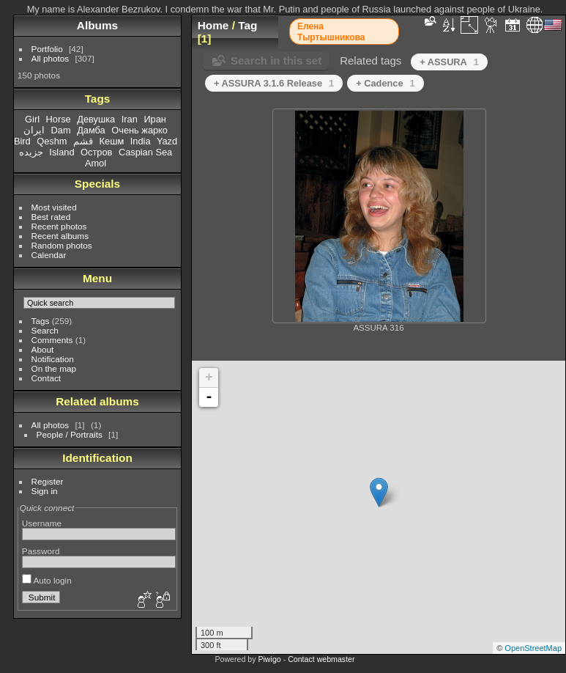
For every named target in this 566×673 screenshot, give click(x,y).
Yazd (167, 141)
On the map (53, 368)
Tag (247, 25)
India (140, 141)
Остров (96, 152)
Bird (22, 141)
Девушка (96, 119)
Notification (52, 359)
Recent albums (60, 235)
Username (42, 523)
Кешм (112, 141)
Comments (52, 340)
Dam (61, 130)
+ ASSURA (449, 61)
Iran (130, 119)
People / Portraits (70, 434)
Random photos (61, 245)
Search (45, 330)
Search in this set (276, 60)
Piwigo (269, 659)
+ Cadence (385, 83)
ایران (34, 130)
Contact (46, 378)
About (42, 349)
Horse (58, 119)
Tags (40, 321)
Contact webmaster (321, 659)
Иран (155, 119)
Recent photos (59, 226)
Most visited (54, 207)
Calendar (49, 255)
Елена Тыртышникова (331, 32)
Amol (95, 163)
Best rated (51, 216)
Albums (97, 25)
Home (213, 25)
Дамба (91, 130)
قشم (83, 141)
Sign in (44, 491)
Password (41, 551)
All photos (50, 58)
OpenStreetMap (533, 648)
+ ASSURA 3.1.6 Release (274, 83)
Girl (32, 119)
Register (47, 481)
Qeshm (52, 141)
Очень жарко (139, 130)
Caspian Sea (145, 152)
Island (61, 152)
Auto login (47, 580)
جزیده (31, 152)
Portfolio (47, 49)
